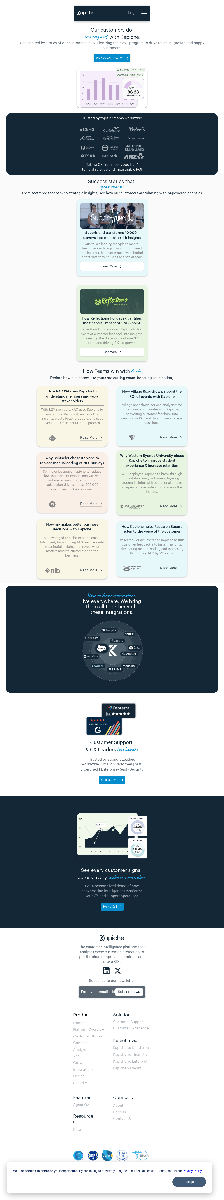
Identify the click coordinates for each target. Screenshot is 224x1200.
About (118, 1105)
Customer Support (128, 1022)
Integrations (83, 1069)
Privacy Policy (192, 1171)
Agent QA (82, 1105)
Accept (189, 1182)
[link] (112, 266)
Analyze (79, 1050)
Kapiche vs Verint (127, 1068)
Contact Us (122, 1118)
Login (133, 13)
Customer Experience (131, 1028)
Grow (77, 1063)
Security (80, 1083)
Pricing (79, 1076)
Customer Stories (87, 1036)
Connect (80, 1043)
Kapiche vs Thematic (130, 1054)
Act (76, 1056)
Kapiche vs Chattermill (131, 1048)
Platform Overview (88, 1029)
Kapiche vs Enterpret (130, 1061)
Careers (119, 1112)
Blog (84, 1129)
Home (78, 1023)
